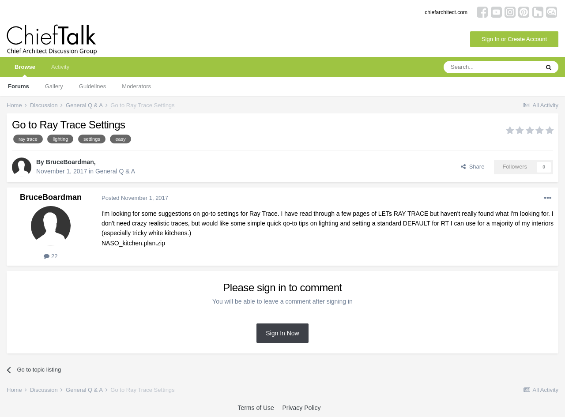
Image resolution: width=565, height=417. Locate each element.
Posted (135, 198)
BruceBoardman (70, 161)
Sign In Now (282, 333)
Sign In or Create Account (514, 39)
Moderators (136, 86)
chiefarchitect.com (446, 12)
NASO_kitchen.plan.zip (133, 243)
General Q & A (115, 171)
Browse (25, 70)
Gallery (54, 86)
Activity (60, 67)
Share (472, 166)
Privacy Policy (301, 407)
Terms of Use (255, 407)
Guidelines (92, 86)
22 (50, 256)
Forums (18, 86)
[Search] (491, 67)
